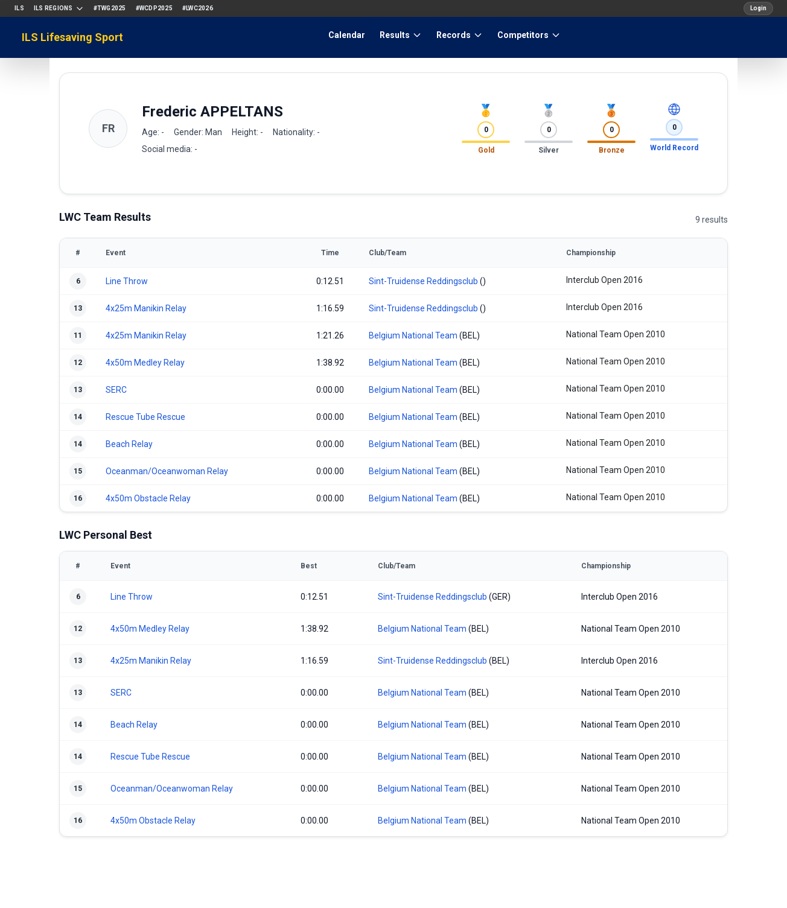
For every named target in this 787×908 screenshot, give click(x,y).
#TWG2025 (110, 8)
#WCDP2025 (154, 8)
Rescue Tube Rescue (145, 417)
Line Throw (127, 281)
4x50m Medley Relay (145, 362)
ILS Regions (59, 8)
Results (401, 35)
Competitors (529, 35)
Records (459, 35)
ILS (19, 8)
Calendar (346, 35)
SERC (116, 390)
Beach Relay (129, 444)
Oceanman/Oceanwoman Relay (167, 471)
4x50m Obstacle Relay (148, 498)
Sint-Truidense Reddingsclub (423, 281)
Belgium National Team (413, 335)
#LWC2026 (197, 8)
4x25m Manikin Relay (146, 308)
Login (758, 8)
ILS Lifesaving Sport (72, 37)
